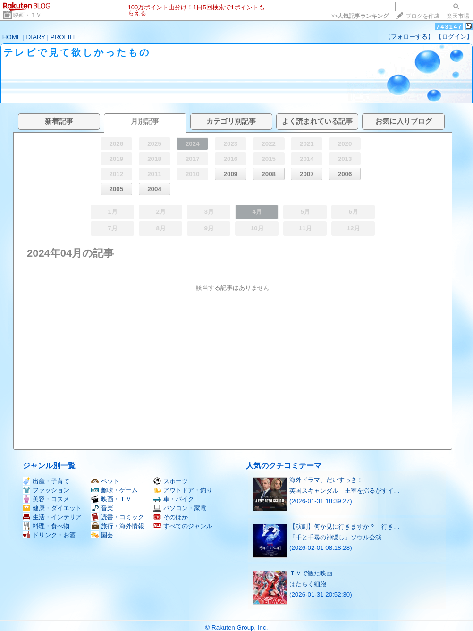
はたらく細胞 (307, 584)
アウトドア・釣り (182, 490)
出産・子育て (46, 481)
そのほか (170, 517)
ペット (105, 481)
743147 (449, 26)
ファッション (46, 490)
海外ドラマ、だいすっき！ (326, 479)
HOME (11, 37)
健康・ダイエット (52, 508)
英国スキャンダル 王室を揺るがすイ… (344, 490)
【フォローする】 (409, 36)
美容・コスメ (46, 499)
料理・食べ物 (46, 526)
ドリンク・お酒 (49, 534)
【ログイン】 (454, 36)
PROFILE (64, 37)
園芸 (102, 534)
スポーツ (170, 481)
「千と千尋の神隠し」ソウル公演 (335, 537)
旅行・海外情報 (117, 526)
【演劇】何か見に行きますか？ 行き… (344, 526)
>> (360, 16)
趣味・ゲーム (114, 490)
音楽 (102, 508)
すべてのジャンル (182, 526)
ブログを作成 (422, 16)
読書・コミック (117, 517)
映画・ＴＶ (27, 15)
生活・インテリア (52, 517)
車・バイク (173, 499)
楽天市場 (458, 16)
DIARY (35, 37)
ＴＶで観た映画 (310, 573)
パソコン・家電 (179, 508)
